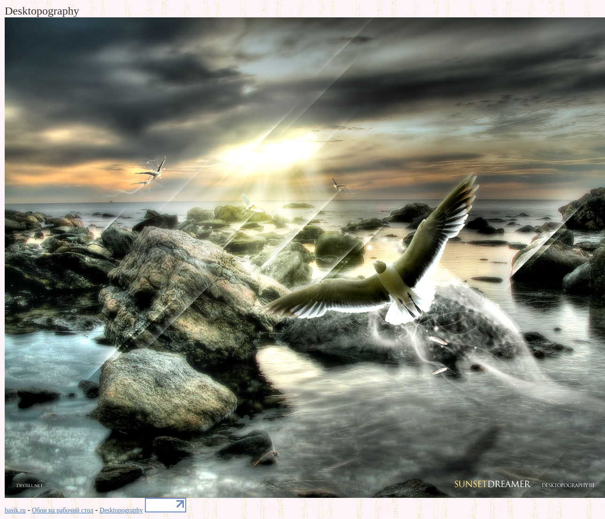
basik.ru (15, 510)
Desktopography (121, 510)
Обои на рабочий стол (62, 510)
